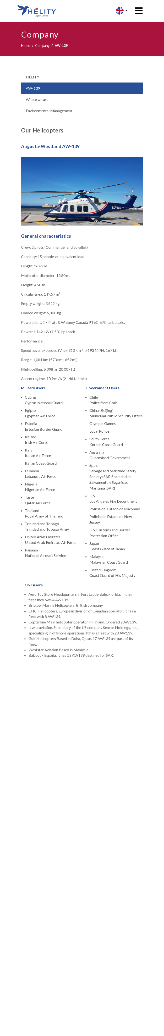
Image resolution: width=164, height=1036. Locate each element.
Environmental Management (49, 110)
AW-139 (33, 88)
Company (42, 46)
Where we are (37, 99)
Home (25, 46)
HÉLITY (32, 77)
